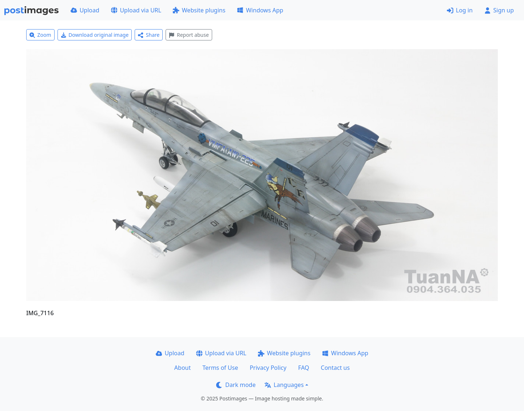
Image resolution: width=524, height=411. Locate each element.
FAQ (303, 368)
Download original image (95, 34)
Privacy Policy (268, 368)
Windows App (260, 10)
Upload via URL (136, 10)
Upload (85, 10)
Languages (284, 385)
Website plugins (199, 10)
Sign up (499, 10)
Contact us (335, 368)
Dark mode (235, 385)
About (182, 368)
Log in (460, 10)
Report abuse (189, 34)
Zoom (40, 34)
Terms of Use (220, 368)
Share (148, 34)
